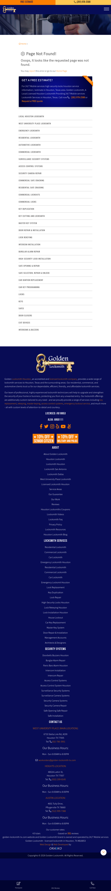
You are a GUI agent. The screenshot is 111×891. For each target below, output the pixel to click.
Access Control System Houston (55, 685)
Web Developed (60, 844)
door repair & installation (32, 230)
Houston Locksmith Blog (55, 534)
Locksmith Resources (55, 529)
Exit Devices (24, 322)
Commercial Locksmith (56, 552)
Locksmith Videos (55, 514)
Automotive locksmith (30, 144)
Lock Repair (55, 597)
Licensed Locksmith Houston (55, 484)
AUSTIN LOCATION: (55, 798)
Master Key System (55, 627)
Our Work (55, 499)
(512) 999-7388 (59, 811)
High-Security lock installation (35, 258)
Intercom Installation (56, 670)
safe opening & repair (29, 265)
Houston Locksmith (55, 459)
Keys (21, 301)
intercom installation (29, 244)
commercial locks (27, 201)
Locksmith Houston (21, 379)
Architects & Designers (55, 642)
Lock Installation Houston (55, 612)
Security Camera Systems (55, 700)
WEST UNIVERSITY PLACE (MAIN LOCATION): (55, 728)
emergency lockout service (77, 403)
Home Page (61, 70)
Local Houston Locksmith (31, 116)
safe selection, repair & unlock (34, 273)
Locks (21, 294)
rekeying (22, 403)
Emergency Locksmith (29, 130)
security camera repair (30, 173)
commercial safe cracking (31, 180)
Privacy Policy (55, 524)
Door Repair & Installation (55, 632)
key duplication (26, 209)
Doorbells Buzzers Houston (55, 655)
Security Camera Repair (56, 705)
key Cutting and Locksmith (32, 216)
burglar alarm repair (29, 251)
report (32, 70)
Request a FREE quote (32, 101)
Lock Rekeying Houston (55, 607)
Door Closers (25, 315)
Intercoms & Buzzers (29, 329)
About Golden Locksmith (55, 454)
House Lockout (55, 617)
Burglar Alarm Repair (55, 660)
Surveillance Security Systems (55, 690)
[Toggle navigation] (106, 9)
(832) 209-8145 (59, 779)
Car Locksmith (55, 557)
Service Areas (55, 489)
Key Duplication (55, 592)
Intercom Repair (55, 675)
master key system (28, 223)
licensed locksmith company (63, 379)
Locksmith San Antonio (55, 469)
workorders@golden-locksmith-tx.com (55, 760)
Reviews (55, 504)
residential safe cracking (31, 187)
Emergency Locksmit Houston (55, 582)
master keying (33, 403)
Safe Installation (55, 715)
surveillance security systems (34, 159)
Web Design (45, 844)
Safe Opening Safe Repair (55, 710)
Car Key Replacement (55, 622)
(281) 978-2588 (78, 97)
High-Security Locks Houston (55, 602)
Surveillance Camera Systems (55, 695)
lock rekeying (25, 237)
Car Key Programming (29, 287)
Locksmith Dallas (55, 474)
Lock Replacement (55, 587)
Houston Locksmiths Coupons (55, 509)
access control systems (31, 166)
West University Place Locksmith (35, 123)
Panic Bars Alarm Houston (55, 665)
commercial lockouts (29, 194)
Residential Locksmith (29, 137)
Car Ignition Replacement (31, 280)
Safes (21, 308)
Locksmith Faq (56, 519)
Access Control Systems (55, 680)
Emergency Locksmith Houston (56, 562)
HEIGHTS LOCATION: (55, 766)
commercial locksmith (30, 152)
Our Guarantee (56, 494)
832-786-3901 (58, 741)
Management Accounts (55, 637)
